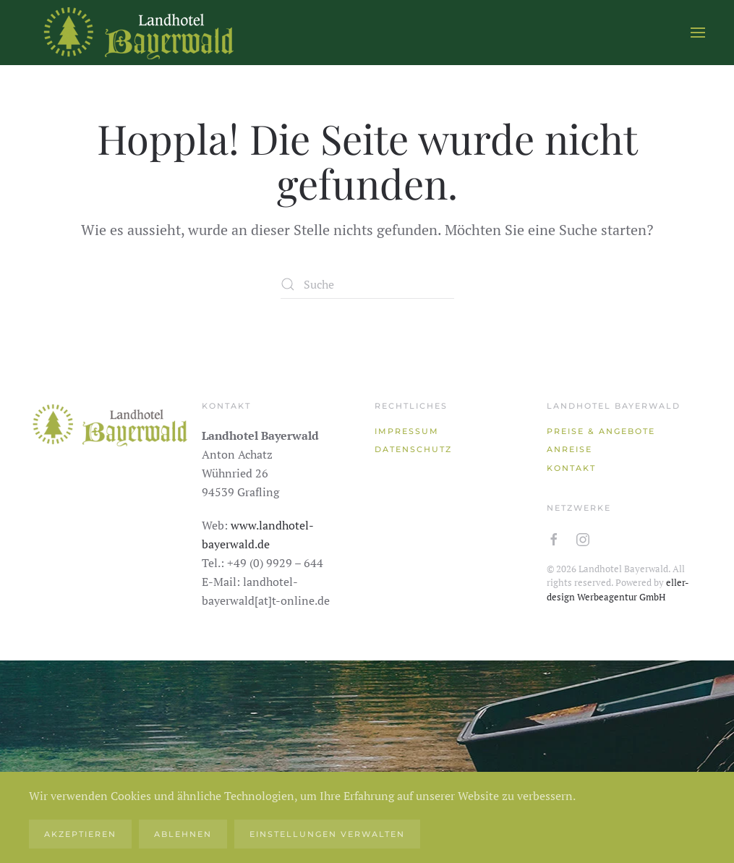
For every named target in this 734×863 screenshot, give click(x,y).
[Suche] (367, 284)
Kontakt (571, 468)
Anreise (569, 449)
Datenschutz (413, 449)
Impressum (407, 431)
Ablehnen (183, 834)
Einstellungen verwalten (327, 834)
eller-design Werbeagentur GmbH (618, 589)
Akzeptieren (80, 834)
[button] (698, 32)
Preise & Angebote (601, 431)
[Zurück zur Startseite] (137, 32)
